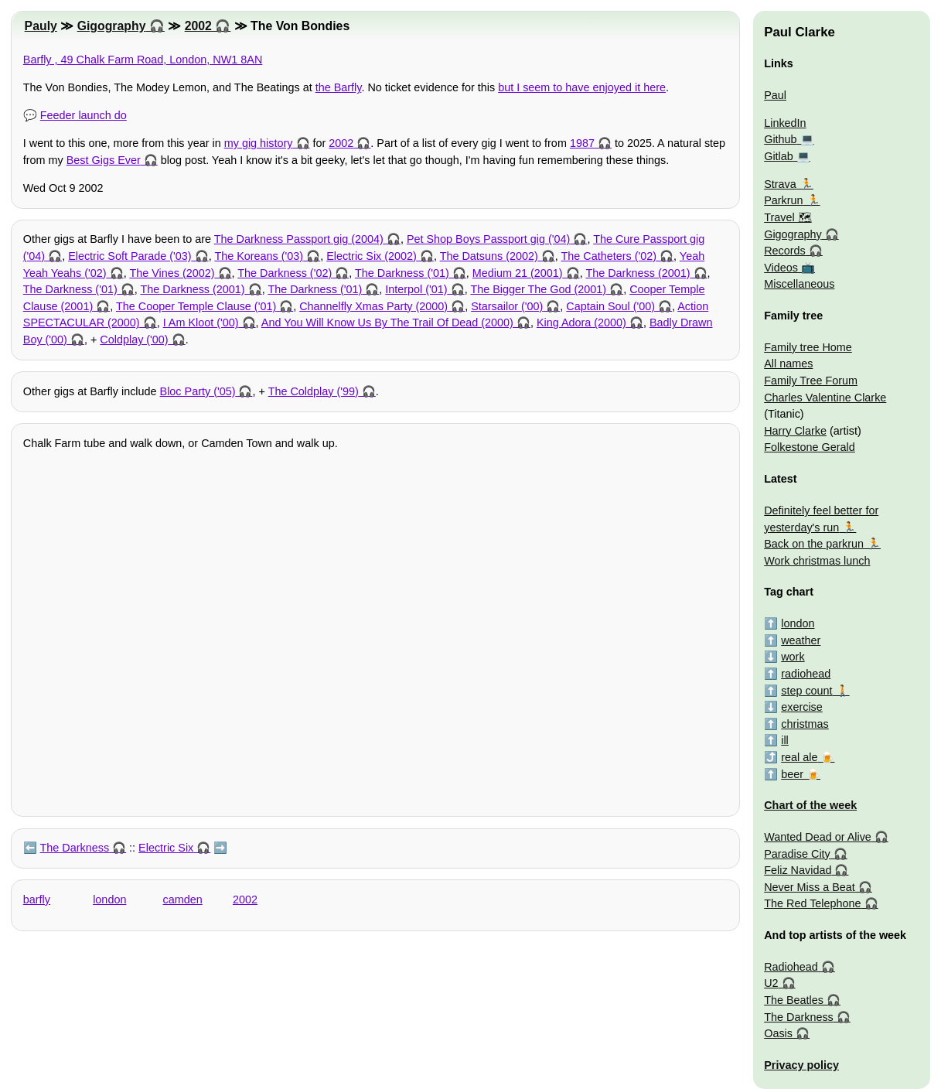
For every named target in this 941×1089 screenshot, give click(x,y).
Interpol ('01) (416, 289)
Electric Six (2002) (371, 256)
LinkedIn (785, 123)
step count (806, 690)
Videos (781, 267)
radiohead (805, 673)
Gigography (111, 25)
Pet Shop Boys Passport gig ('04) (489, 239)
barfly (36, 899)
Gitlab (778, 156)
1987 (582, 143)
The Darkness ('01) (402, 273)
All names (788, 363)
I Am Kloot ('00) (201, 322)
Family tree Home (808, 347)
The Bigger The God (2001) (538, 289)
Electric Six (165, 848)
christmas (805, 724)
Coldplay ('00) (134, 339)
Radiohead (791, 967)
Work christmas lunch (817, 561)
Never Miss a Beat (809, 887)
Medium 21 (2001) (517, 273)
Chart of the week (810, 805)
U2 (771, 983)
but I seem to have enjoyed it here (582, 87)
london (109, 899)
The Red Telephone (812, 903)
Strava (780, 184)
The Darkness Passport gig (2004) (299, 239)
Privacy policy (801, 1065)
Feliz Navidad (797, 870)
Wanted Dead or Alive (817, 837)
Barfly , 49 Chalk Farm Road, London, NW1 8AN (143, 59)
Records (785, 250)
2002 (198, 25)
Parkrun (783, 200)
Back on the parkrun (814, 544)
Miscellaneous (799, 284)
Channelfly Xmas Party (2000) (373, 306)
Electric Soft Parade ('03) (130, 256)
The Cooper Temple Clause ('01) (196, 306)
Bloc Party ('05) (198, 391)
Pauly (41, 25)
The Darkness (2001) (637, 273)
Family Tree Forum (810, 380)
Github (780, 139)
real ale (799, 757)
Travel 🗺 (787, 217)
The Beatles (793, 1000)
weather (800, 640)
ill (785, 740)
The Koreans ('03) (258, 256)
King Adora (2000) (581, 322)
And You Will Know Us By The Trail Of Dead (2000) (387, 322)
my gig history (258, 143)
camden (183, 899)
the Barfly (338, 87)
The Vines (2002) (171, 273)
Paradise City (797, 854)
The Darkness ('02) (284, 273)
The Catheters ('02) (609, 256)
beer (792, 774)
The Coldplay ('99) (313, 391)
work (792, 656)
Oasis (778, 1033)
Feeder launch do (83, 115)
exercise (802, 707)
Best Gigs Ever (103, 160)
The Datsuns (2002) (489, 256)
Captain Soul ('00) (610, 306)
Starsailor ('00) (507, 306)
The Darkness (75, 848)
